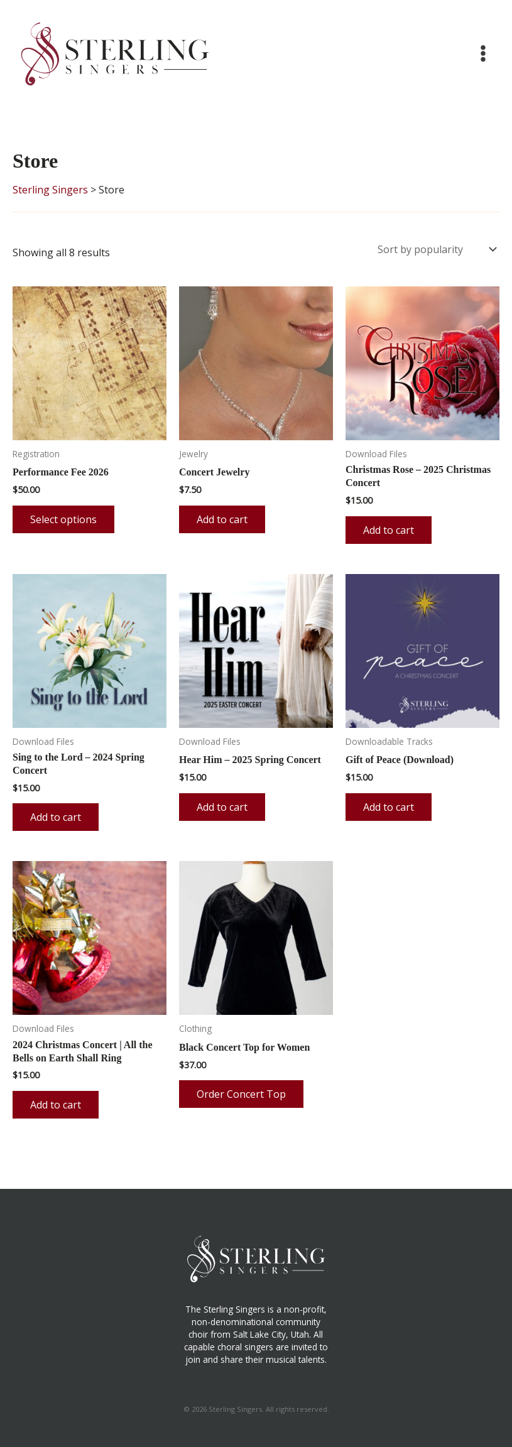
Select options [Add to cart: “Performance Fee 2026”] (63, 516)
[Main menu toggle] (483, 53)
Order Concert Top (241, 1091)
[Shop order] (436, 247)
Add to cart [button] (222, 516)
